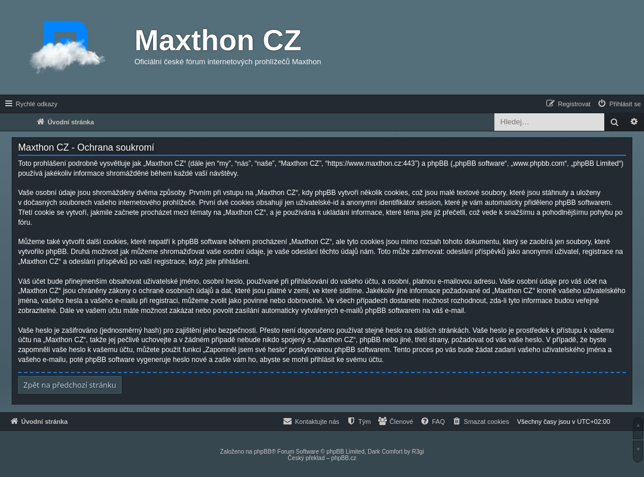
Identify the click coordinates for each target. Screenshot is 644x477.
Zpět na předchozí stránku (69, 384)
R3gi (418, 451)
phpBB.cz (343, 458)
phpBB (262, 451)
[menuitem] (619, 104)
